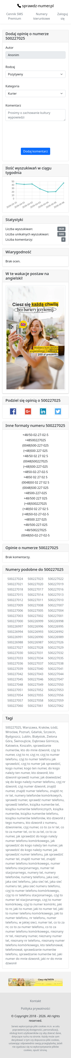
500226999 (35, 621)
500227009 (15, 605)
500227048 (15, 684)
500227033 (15, 658)
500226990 (35, 637)
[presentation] (34, 134)
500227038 (55, 663)
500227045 (15, 679)
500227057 (15, 700)
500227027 (15, 647)
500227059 (55, 700)
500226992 (55, 632)
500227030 (15, 653)
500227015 (15, 595)
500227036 (15, 663)
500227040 (35, 669)
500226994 (15, 632)
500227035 (55, 658)
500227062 (55, 706)
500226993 (35, 632)
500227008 (35, 605)
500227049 (35, 684)
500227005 (35, 610)
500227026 (55, 642)
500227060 (15, 706)
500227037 (35, 663)
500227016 (55, 589)
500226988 (15, 642)
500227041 (55, 669)
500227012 (15, 600)
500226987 (35, 642)
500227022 (55, 579)
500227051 (15, 690)
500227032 (55, 653)
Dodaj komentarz (35, 151)
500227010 (55, 600)
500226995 (55, 626)
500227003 (15, 616)
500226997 (15, 626)
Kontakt (35, 1001)
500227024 (15, 579)
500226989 (55, 637)
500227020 (35, 584)
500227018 (15, 589)
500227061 (35, 706)
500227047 (55, 679)
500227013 (55, 595)
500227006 (15, 610)
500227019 (55, 584)
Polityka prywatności (35, 1008)
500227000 (15, 621)
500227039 (15, 669)
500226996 (35, 626)
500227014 (35, 595)
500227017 (35, 589)
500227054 (15, 695)
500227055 (35, 695)
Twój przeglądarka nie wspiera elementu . (35, 982)
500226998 (55, 621)
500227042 (15, 674)
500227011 (35, 600)
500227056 (55, 695)
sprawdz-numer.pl (35, 5)
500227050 (55, 684)
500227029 (55, 647)
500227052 (35, 690)
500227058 (35, 700)
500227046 (35, 679)
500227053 (55, 690)
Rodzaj (10, 67)
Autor (9, 48)
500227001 (55, 616)
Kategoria (12, 86)
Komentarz (13, 105)
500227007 (55, 605)
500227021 (15, 584)
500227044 (55, 674)
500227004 (55, 610)
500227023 (35, 579)
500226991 (15, 637)
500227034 (35, 658)
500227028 (35, 647)
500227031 (35, 653)
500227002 (35, 616)
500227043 (35, 674)
